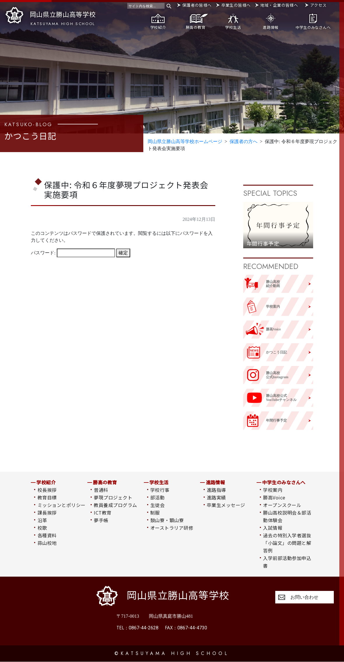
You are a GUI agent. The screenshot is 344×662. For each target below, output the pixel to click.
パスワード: (73, 253)
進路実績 (216, 497)
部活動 (157, 497)
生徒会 (157, 504)
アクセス (318, 5)
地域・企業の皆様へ (279, 5)
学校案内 (272, 489)
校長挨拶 (47, 489)
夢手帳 (101, 520)
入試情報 (272, 527)
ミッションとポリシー (62, 504)
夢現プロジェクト (113, 497)
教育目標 (47, 497)
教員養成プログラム (115, 504)
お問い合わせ (304, 597)
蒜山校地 (47, 542)
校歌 (42, 527)
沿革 (42, 520)
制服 (155, 512)
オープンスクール (282, 504)
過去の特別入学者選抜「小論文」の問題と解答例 (287, 543)
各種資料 (47, 535)
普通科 (101, 489)
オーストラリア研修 (171, 527)
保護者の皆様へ (197, 5)
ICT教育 (102, 512)
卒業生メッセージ (226, 504)
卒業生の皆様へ (236, 5)
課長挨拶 (47, 512)
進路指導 (216, 489)
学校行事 (160, 489)
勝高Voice (274, 497)
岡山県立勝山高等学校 (51, 16)
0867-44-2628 (137, 628)
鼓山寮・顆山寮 (167, 520)
